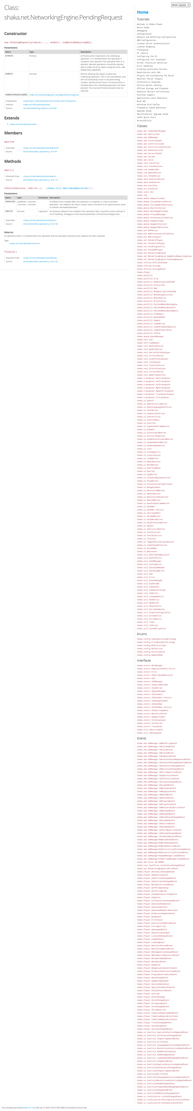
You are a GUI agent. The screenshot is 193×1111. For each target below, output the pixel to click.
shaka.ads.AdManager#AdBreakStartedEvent (159, 846)
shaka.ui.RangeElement (148, 487)
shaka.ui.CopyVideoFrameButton (153, 426)
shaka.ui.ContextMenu (148, 420)
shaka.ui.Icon (144, 449)
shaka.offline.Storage (148, 266)
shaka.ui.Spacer (145, 526)
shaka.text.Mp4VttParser (150, 349)
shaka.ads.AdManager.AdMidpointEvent (156, 791)
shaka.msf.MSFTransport (149, 237)
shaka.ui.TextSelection (149, 535)
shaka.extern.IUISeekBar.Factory (154, 707)
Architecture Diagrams (148, 82)
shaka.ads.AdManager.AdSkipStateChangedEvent (161, 817)
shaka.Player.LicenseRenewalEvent (155, 936)
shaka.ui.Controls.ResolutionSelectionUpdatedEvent (164, 1048)
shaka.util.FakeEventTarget (151, 590)
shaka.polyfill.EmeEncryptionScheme (156, 282)
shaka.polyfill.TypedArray (151, 323)
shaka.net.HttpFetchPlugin (151, 243)
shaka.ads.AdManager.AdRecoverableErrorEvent (161, 807)
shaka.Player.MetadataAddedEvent (154, 958)
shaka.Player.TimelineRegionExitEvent (157, 1019)
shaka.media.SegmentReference (152, 227)
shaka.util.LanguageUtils (150, 596)
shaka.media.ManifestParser (151, 208)
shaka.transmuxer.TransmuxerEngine (155, 394)
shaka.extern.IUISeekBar (150, 704)
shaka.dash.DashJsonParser (151, 179)
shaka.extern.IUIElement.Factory (154, 697)
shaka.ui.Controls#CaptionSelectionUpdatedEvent (162, 1064)
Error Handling (145, 66)
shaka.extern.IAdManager (150, 681)
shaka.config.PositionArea (151, 652)
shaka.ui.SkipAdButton (148, 516)
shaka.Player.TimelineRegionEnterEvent (157, 1016)
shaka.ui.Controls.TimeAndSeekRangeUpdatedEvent (162, 1058)
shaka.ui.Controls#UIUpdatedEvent (155, 1090)
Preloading (142, 50)
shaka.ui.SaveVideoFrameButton (153, 503)
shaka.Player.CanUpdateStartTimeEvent (157, 894)
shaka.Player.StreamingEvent (152, 1003)
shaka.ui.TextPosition (148, 532)
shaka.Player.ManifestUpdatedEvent (155, 949)
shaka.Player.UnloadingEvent (152, 1026)
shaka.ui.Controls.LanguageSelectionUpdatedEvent (163, 1045)
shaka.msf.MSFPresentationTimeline (155, 233)
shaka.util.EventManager (150, 580)
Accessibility (144, 120)
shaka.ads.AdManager (147, 137)
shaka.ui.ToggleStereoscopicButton (155, 542)
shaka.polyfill (145, 275)
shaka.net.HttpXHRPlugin (150, 250)
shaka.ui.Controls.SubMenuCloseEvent (156, 1051)
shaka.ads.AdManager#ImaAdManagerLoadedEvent (161, 855)
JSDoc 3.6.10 (28, 1108)
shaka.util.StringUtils (149, 619)
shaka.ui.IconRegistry (148, 452)
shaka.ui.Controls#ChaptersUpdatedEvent (158, 1071)
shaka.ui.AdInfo (145, 400)
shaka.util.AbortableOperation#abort (39, 176)
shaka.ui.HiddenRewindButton (152, 442)
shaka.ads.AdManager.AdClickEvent (155, 750)
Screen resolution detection (152, 63)
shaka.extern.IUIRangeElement (152, 701)
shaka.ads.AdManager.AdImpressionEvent (157, 775)
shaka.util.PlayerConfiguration (154, 612)
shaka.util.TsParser (147, 625)
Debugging (142, 30)
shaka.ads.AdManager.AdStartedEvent (156, 823)
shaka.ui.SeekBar (146, 506)
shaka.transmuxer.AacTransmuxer (154, 378)
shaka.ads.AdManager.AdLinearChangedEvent (159, 782)
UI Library (142, 53)
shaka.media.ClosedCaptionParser (154, 201)
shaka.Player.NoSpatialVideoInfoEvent (157, 968)
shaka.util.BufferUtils (149, 558)
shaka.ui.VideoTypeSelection (152, 545)
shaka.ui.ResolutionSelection (152, 497)
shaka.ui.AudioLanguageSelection (154, 407)
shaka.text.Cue (145, 339)
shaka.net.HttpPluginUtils (151, 246)
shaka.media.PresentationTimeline (155, 217)
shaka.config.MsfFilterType (151, 645)
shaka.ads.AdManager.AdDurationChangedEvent (160, 769)
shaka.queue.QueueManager (150, 336)
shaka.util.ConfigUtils (149, 564)
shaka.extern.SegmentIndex (151, 717)
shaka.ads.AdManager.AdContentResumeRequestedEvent (164, 762)
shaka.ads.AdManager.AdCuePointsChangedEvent (161, 766)
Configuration (144, 34)
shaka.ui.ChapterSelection (151, 413)
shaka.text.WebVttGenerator (151, 375)
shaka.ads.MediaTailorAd (150, 150)
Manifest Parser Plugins (150, 79)
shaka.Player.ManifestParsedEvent (155, 945)
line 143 (54, 261)
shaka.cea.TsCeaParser (148, 176)
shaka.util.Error (146, 577)
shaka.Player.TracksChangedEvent (154, 1022)
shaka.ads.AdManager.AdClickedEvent (156, 746)
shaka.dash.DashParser (148, 182)
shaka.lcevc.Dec (145, 192)
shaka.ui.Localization (148, 455)
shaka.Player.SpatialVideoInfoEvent (156, 987)
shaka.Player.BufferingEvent (152, 891)
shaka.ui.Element (146, 429)
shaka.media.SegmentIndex (150, 221)
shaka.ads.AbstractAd (148, 134)
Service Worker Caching (149, 85)
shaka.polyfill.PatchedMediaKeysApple (157, 304)
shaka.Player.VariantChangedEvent (155, 1029)
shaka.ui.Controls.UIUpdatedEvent (155, 1061)
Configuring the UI (147, 56)
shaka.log (142, 195)
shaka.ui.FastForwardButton (151, 433)
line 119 (54, 180)
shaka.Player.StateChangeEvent (153, 1000)
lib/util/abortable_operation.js (36, 151)
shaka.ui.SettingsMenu (148, 513)
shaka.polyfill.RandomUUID (151, 317)
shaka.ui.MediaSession (148, 461)
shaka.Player (143, 272)
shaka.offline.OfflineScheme (152, 262)
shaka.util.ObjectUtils (149, 606)
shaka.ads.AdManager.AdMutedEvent (155, 794)
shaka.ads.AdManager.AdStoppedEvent (156, 827)
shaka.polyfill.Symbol (148, 320)
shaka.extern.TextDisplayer (151, 720)
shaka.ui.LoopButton (147, 458)
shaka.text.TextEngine (148, 362)
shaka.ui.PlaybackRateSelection (154, 477)
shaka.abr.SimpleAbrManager (151, 131)
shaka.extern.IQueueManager (151, 691)
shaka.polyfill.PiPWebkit (150, 314)
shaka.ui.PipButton (147, 474)
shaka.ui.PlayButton (147, 481)
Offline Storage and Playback (152, 88)
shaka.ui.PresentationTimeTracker (155, 484)
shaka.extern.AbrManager (150, 665)
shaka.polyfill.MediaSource (151, 298)
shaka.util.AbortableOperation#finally (40, 258)
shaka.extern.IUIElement (150, 694)
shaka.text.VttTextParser (150, 372)
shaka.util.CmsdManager (149, 561)
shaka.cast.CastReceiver (150, 166)
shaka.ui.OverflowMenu (148, 468)
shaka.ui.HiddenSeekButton (151, 445)
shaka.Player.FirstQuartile (151, 926)
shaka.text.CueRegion (148, 343)
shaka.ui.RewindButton (148, 500)
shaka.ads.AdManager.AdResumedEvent (156, 811)
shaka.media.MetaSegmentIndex (152, 211)
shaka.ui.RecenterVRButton (151, 490)
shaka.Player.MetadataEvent (151, 961)
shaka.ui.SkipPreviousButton (152, 522)
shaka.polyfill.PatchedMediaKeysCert (156, 307)
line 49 (54, 151)
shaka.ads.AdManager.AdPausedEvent (155, 798)
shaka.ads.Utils (145, 160)
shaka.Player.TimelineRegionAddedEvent (157, 1013)
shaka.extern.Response (65, 101)
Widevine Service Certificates (153, 91)
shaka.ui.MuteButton (147, 465)
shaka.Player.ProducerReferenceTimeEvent (159, 971)
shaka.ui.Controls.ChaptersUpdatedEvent (158, 1038)
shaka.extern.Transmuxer (150, 726)
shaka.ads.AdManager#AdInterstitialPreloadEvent (162, 852)
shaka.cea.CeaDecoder (148, 169)
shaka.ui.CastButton (147, 410)
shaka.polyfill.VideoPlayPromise (154, 330)
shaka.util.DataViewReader (151, 567)
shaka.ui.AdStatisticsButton (152, 404)
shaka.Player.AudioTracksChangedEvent (157, 881)
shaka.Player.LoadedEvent (150, 939)
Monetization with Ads (148, 72)
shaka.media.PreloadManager (151, 214)
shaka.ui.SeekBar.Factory (150, 510)
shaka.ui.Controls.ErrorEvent (152, 1042)
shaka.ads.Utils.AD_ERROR (150, 862)
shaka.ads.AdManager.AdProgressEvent (156, 804)
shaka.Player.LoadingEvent (151, 942)
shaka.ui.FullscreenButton (151, 436)
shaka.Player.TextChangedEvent (153, 1006)
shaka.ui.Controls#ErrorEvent (152, 1074)
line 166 (54, 224)
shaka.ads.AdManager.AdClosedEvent (155, 753)
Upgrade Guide (144, 111)
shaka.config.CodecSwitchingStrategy (156, 639)
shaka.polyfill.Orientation (151, 301)
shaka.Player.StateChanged (151, 997)
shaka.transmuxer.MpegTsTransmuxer (155, 391)
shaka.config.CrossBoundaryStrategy (156, 642)
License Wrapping (146, 46)
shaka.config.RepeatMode (150, 655)
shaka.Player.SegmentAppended (152, 981)
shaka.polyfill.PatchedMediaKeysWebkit (157, 311)
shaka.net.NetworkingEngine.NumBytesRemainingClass (54, 94)
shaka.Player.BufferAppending (152, 888)
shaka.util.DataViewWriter (151, 571)
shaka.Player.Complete (148, 897)
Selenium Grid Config (148, 104)
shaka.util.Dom (145, 574)
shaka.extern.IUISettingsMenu (152, 710)
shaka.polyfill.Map (147, 288)
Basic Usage (143, 27)
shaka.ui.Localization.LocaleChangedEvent (159, 1096)
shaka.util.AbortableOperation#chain (39, 220)
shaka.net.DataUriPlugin (150, 240)
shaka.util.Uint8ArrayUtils (151, 628)
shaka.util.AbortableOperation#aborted (41, 148)
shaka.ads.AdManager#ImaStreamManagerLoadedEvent (163, 859)
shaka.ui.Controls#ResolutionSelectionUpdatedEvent (164, 1080)
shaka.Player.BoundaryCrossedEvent (155, 884)
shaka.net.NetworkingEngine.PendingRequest (160, 259)
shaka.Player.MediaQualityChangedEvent (157, 952)
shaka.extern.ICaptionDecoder (152, 685)
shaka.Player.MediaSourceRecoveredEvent (158, 955)
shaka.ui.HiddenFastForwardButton (155, 439)
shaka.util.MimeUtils (148, 599)
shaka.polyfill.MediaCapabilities (155, 294)
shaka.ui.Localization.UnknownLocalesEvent (160, 1103)
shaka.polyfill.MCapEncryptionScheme (156, 291)
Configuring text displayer (151, 59)
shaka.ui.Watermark (147, 551)
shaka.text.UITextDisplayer (151, 368)
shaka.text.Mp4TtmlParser (150, 346)
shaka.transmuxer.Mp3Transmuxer (154, 388)
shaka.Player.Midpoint (148, 965)
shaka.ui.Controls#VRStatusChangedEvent (158, 1093)
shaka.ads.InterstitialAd (150, 144)
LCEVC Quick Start (146, 117)
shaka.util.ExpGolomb (148, 583)
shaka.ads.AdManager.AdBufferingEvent (157, 743)
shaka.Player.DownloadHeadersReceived (157, 910)
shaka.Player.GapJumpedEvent (152, 929)
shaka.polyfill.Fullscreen (151, 285)
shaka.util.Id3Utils (147, 593)
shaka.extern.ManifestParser (152, 713)
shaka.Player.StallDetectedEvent (154, 990)
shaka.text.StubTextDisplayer (152, 359)
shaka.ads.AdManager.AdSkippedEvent (156, 814)
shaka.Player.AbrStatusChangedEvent (156, 872)
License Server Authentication (153, 43)
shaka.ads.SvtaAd (146, 156)
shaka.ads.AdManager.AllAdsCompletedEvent (159, 836)
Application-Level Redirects (152, 98)
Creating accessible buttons (152, 69)
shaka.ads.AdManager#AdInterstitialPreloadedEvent (164, 849)
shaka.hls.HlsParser (147, 189)
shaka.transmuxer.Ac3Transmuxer (154, 381)
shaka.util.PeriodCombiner (151, 609)
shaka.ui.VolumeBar (147, 548)
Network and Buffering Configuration (156, 37)
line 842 (53, 108)
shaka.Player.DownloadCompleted (154, 904)
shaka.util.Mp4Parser (148, 603)
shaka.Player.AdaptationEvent (152, 875)
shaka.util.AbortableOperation (36, 104)
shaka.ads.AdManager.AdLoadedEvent (155, 785)
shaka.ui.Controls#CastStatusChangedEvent (159, 1067)
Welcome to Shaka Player (150, 24)
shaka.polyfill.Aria (147, 278)
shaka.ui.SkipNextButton (150, 519)
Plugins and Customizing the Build (155, 75)
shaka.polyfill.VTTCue (148, 333)
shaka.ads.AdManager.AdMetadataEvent (156, 788)
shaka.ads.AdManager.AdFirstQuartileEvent (159, 772)
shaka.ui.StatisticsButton (151, 529)
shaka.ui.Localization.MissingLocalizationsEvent (163, 1099)
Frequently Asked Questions (151, 107)
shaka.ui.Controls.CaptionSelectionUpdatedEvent (162, 1032)
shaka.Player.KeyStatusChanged (153, 932)
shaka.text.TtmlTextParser (151, 365)
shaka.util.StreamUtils (149, 615)
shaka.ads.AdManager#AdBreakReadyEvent (157, 843)
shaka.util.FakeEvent (148, 587)
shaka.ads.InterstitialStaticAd (154, 147)
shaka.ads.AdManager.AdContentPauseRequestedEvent (164, 759)
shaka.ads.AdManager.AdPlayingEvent (156, 801)
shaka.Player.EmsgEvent (149, 916)
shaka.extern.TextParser (150, 723)
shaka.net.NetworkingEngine (151, 253)
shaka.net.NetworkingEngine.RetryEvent (157, 868)
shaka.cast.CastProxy (148, 163)
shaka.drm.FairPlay (147, 185)
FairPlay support (146, 95)
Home (142, 12)
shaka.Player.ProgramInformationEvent (157, 974)
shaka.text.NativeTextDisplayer (154, 352)
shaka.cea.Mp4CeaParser (149, 172)
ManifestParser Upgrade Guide (152, 114)
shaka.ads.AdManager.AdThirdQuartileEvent (159, 830)
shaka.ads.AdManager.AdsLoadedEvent (156, 820)
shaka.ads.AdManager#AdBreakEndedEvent (157, 839)
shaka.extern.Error (147, 672)
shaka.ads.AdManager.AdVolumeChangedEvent (159, 833)
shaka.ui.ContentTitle (148, 416)
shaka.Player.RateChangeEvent (152, 977)
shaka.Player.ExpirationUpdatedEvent (156, 923)
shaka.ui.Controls (146, 423)
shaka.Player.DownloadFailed (152, 907)
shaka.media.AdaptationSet (151, 198)
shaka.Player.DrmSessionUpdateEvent (156, 913)
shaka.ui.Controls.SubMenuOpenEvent (156, 1054)
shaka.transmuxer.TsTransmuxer (153, 397)
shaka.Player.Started (148, 993)
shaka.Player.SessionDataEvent (153, 984)
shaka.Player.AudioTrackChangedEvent (156, 878)
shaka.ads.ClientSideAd (149, 140)
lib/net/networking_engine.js (36, 108)
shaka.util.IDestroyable (150, 729)
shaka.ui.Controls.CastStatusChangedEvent (159, 1035)
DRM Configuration (146, 40)
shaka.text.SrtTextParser (150, 355)
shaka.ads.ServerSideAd (149, 153)
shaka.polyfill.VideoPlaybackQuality (156, 327)
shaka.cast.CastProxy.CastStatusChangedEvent (161, 865)
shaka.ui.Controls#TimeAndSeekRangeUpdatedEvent (162, 1087)
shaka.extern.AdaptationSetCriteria (156, 668)
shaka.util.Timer (146, 622)
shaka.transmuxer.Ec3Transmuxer (154, 384)
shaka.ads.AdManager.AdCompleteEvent (156, 756)
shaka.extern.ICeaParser (150, 688)
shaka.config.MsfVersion (150, 648)
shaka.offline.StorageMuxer (151, 269)
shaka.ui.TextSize (146, 538)
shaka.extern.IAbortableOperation (38, 101)
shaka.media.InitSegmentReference (155, 205)
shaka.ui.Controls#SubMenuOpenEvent (156, 1083)
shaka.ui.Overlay (146, 471)
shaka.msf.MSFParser (147, 230)
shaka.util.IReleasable (149, 733)
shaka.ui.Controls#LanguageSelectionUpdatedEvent (163, 1077)
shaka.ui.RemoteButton (148, 493)
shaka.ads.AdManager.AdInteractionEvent (158, 778)
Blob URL (141, 101)
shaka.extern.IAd (146, 678)
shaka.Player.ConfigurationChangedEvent (158, 900)
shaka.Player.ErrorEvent (150, 920)
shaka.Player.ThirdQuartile (151, 1010)
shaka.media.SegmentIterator (152, 224)
